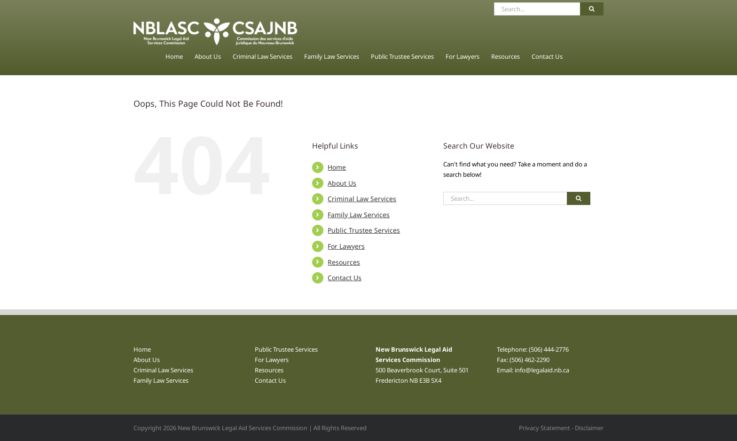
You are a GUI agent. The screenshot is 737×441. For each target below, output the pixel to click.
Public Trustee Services (364, 230)
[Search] (592, 9)
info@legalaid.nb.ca (542, 370)
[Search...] (537, 9)
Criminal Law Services (362, 198)
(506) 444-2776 (549, 349)
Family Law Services (359, 214)
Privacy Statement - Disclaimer (561, 428)
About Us (342, 183)
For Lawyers (346, 246)
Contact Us (344, 277)
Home (337, 167)
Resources (344, 262)
